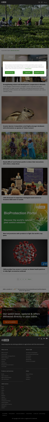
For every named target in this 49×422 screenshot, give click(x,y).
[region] (24, 69)
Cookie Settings (10, 72)
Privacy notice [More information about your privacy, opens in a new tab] (28, 68)
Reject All (27, 72)
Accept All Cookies (39, 72)
